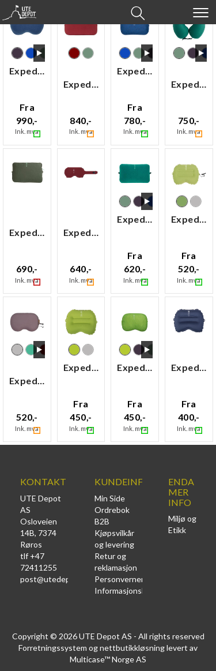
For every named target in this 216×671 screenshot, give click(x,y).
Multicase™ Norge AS (108, 659)
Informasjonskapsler (131, 590)
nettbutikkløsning (132, 648)
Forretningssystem (52, 648)
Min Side (109, 498)
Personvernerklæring (132, 579)
